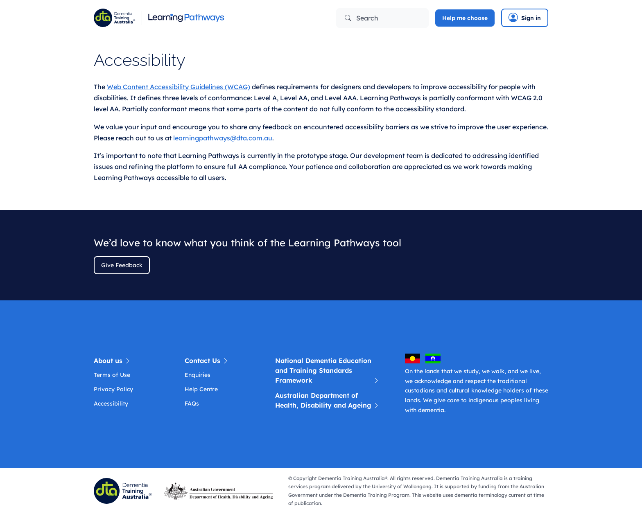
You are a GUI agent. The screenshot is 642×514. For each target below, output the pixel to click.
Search (361, 18)
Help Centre (201, 389)
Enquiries (197, 375)
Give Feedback (121, 265)
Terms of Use (112, 375)
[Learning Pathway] (204, 18)
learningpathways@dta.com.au (222, 138)
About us (112, 360)
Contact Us (207, 360)
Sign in (525, 18)
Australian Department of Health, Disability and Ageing (327, 400)
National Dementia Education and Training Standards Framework (327, 370)
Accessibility (111, 403)
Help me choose (465, 18)
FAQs (192, 403)
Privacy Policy (113, 389)
